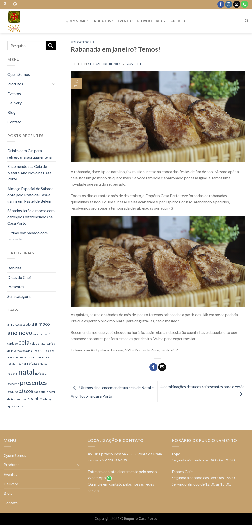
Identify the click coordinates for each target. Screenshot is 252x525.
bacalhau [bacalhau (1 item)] (38, 333)
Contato (176, 21)
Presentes (15, 286)
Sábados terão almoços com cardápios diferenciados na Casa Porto (31, 216)
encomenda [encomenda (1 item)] (42, 357)
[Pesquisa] (246, 21)
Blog (160, 21)
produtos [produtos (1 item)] (12, 391)
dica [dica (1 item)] (31, 357)
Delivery (144, 21)
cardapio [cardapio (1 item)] (12, 343)
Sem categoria (19, 296)
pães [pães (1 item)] (37, 391)
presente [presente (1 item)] (13, 383)
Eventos (125, 21)
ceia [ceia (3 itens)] (24, 342)
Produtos (103, 20)
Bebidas (14, 267)
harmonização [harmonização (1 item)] (30, 363)
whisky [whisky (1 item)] (47, 399)
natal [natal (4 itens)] (26, 371)
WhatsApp (97, 477)
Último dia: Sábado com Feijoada (27, 235)
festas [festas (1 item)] (11, 363)
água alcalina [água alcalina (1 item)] (15, 406)
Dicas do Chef (19, 277)
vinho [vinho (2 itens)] (36, 398)
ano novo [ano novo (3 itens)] (19, 332)
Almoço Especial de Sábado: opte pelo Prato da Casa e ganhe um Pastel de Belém (31, 194)
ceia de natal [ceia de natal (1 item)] (38, 343)
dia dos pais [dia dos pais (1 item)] (21, 357)
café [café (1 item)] (47, 333)
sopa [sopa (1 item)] (20, 399)
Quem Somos (77, 21)
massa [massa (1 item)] (43, 363)
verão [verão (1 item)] (26, 399)
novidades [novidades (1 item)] (41, 373)
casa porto (134, 63)
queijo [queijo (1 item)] (44, 391)
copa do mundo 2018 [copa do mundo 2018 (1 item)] (33, 350)
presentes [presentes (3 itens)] (33, 382)
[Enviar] (51, 45)
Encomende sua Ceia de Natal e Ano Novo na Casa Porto (29, 172)
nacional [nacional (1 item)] (12, 373)
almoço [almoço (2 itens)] (42, 324)
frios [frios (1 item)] (18, 363)
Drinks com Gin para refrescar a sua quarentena (29, 153)
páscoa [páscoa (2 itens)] (26, 391)
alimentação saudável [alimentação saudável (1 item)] (20, 324)
